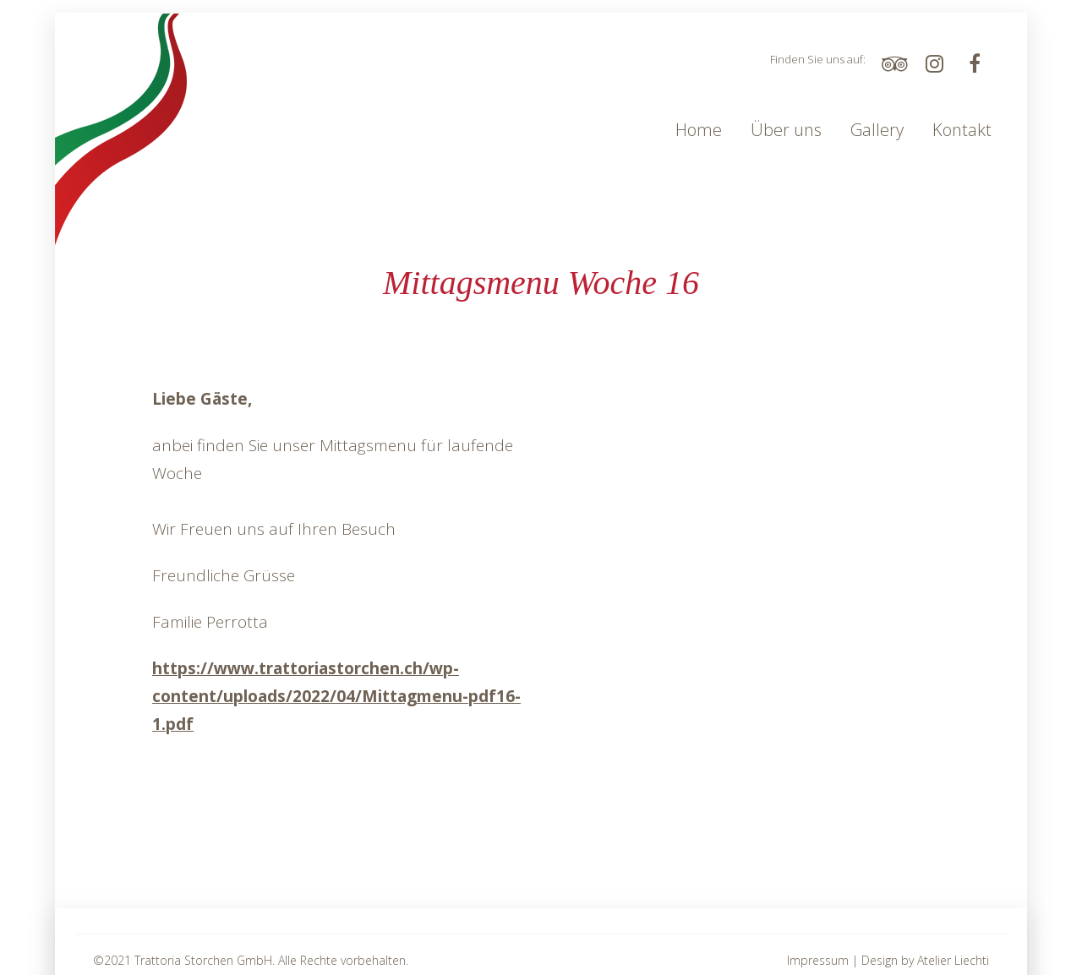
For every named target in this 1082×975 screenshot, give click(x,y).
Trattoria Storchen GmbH (203, 960)
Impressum (818, 960)
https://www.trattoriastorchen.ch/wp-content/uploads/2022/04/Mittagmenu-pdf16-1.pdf (336, 696)
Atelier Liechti (953, 960)
